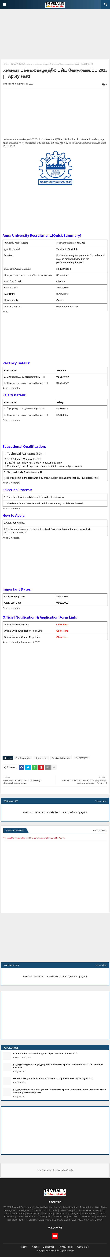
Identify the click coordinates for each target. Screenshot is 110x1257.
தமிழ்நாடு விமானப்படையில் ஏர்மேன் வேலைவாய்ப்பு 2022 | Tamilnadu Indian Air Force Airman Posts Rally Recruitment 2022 (59, 1091)
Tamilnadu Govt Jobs (61, 758)
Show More (101, 965)
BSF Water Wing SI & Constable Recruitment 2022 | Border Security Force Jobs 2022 (53, 1078)
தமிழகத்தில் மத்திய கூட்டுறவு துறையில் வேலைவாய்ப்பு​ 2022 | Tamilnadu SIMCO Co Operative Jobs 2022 (58, 1066)
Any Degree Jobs (23, 758)
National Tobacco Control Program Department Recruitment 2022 (45, 1053)
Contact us (83, 1246)
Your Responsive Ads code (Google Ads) (55, 1170)
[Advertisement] (55, 34)
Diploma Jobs (41, 758)
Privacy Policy (66, 1246)
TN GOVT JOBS (17, 63)
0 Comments (100, 830)
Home (5, 63)
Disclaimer (48, 1246)
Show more (101, 801)
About (35, 1246)
